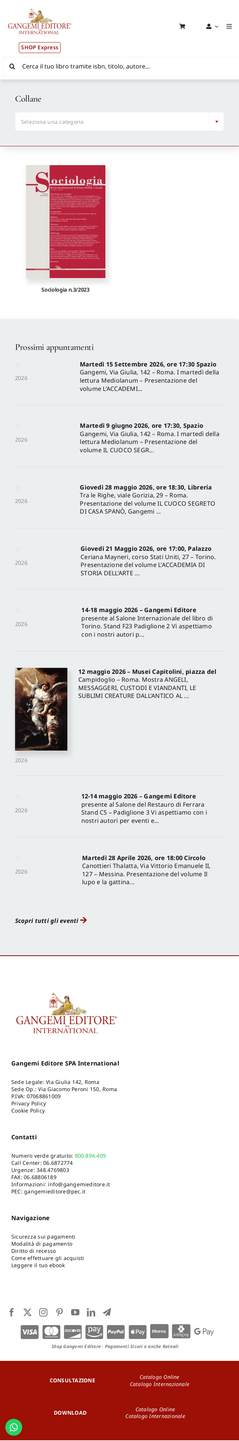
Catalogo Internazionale (160, 1384)
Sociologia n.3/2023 (65, 289)
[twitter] (27, 1313)
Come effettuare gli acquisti (47, 1258)
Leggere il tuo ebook (38, 1265)
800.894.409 (90, 1156)
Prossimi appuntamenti (54, 347)
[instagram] (43, 1313)
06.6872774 (58, 1163)
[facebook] (12, 1313)
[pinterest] (59, 1313)
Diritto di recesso (33, 1251)
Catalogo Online (160, 1377)
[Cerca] (12, 66)
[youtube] (75, 1313)
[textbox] (113, 122)
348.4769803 (53, 1170)
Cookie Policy (28, 1110)
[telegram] (107, 1313)
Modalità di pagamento (41, 1244)
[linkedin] (91, 1313)
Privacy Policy (28, 1103)
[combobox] (119, 121)
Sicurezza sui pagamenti (43, 1237)
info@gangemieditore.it (79, 1184)
